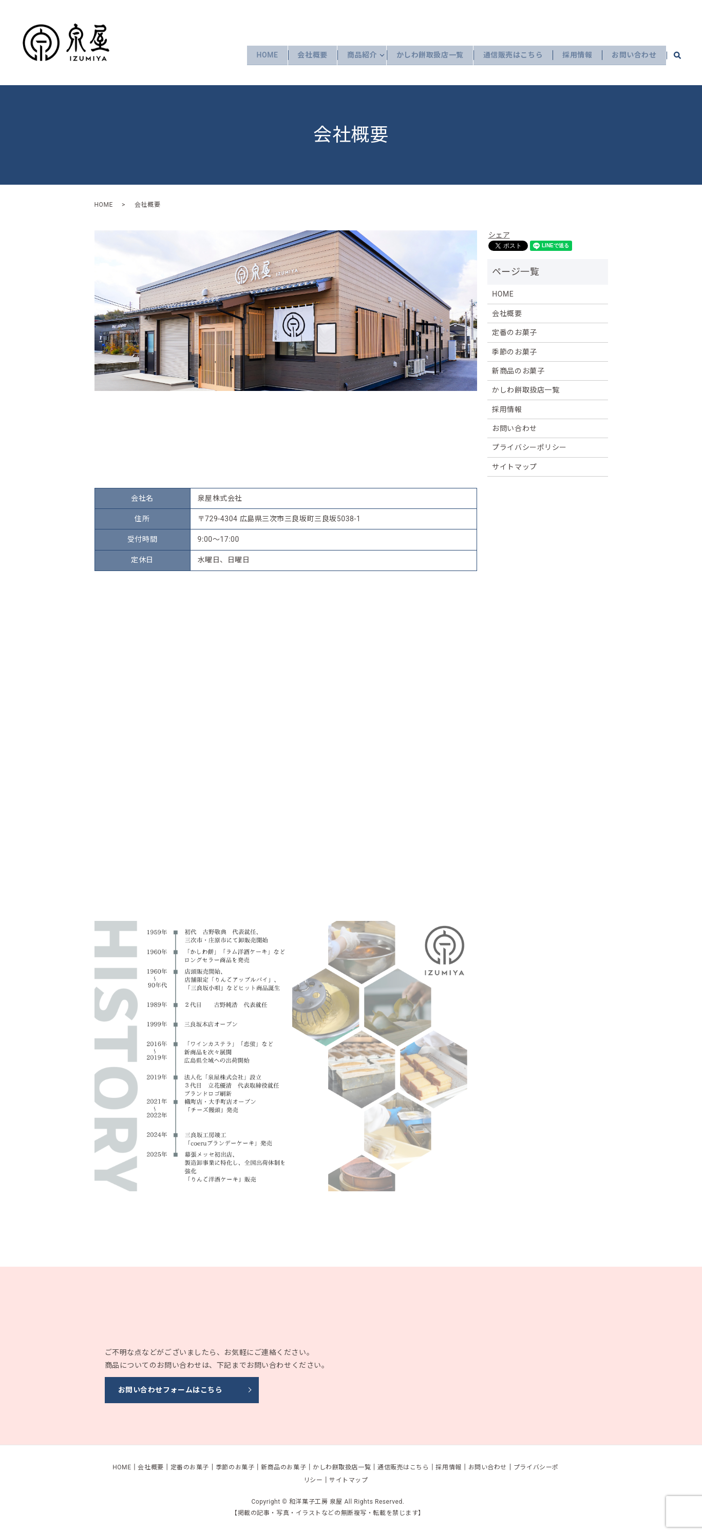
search (682, 55)
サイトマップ (514, 467)
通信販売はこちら (507, 55)
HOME (251, 55)
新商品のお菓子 (518, 371)
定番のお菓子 (514, 332)
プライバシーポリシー (529, 447)
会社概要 (299, 55)
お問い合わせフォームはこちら (170, 1390)
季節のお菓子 (514, 352)
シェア (499, 235)
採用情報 (574, 55)
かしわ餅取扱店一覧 (421, 55)
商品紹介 (351, 55)
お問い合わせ (633, 55)
